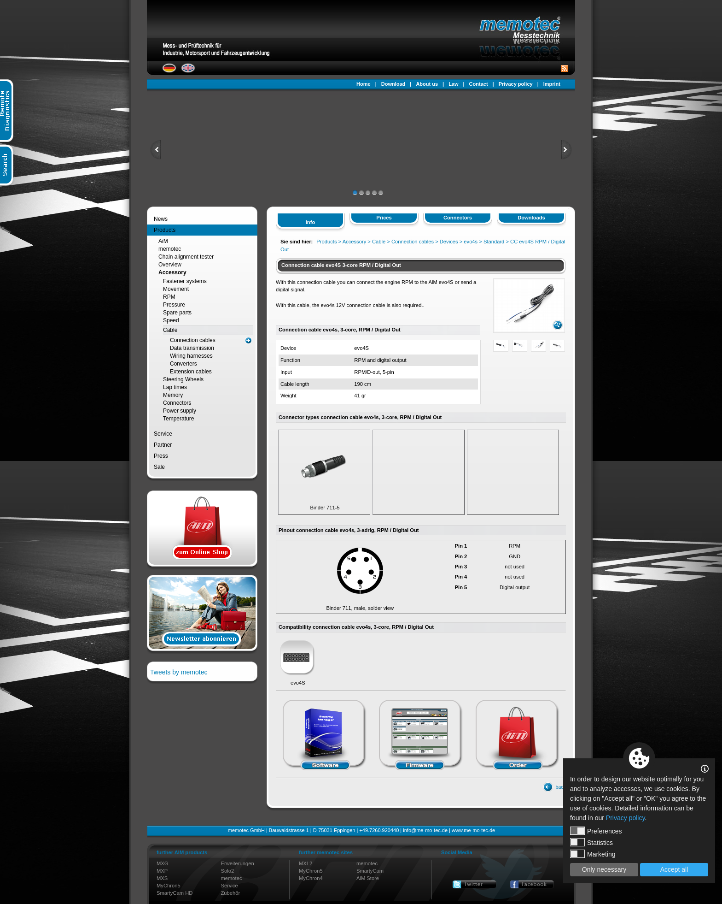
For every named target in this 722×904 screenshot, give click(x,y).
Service (163, 434)
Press (161, 456)
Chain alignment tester (186, 257)
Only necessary (604, 869)
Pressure (174, 304)
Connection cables (192, 340)
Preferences (596, 831)
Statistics (591, 842)
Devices (449, 241)
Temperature (178, 418)
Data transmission (192, 348)
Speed (171, 320)
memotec (169, 249)
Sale (159, 467)
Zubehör (230, 893)
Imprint (551, 84)
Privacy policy (516, 84)
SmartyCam (370, 871)
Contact (478, 84)
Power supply (179, 411)
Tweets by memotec (179, 672)
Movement (176, 289)
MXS (162, 878)
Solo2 (227, 871)
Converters (183, 363)
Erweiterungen (237, 863)
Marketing (592, 854)
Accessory (172, 272)
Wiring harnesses (191, 356)
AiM (163, 241)
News (161, 219)
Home (363, 84)
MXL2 (305, 863)
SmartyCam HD (174, 893)
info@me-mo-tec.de (425, 830)
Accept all (674, 869)
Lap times (175, 387)
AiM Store (367, 878)
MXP (162, 871)
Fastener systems (185, 281)
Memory (173, 395)
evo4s (470, 241)
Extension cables (191, 371)
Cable (170, 330)
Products (164, 230)
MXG (162, 863)
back (561, 787)
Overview (169, 264)
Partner (163, 445)
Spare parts (177, 312)
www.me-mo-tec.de (473, 830)
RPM (169, 297)
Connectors (177, 403)
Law (453, 84)
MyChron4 (311, 878)
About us (427, 84)
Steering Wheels (183, 379)
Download (393, 84)
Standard (493, 241)
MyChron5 (168, 885)
